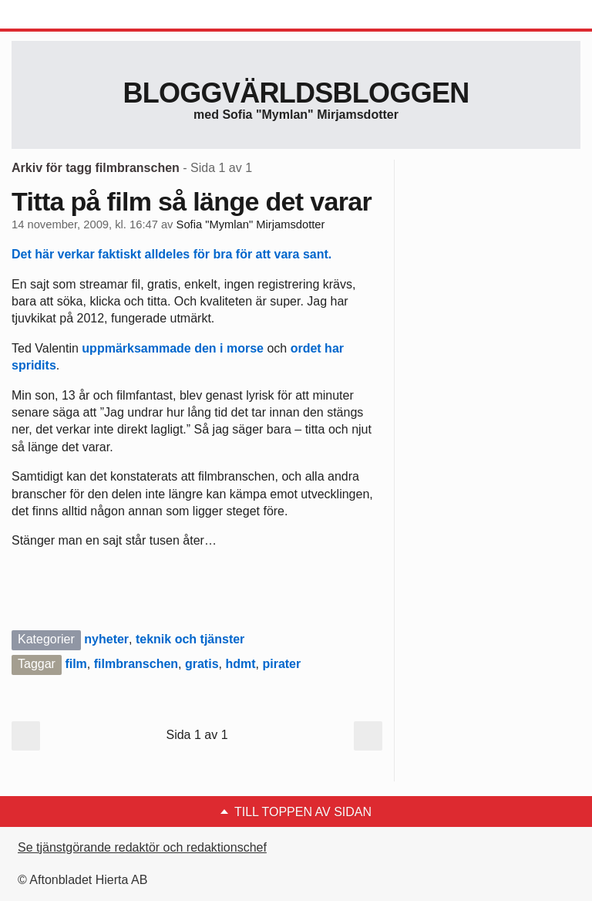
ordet (306, 348)
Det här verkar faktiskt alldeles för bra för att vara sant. (171, 254)
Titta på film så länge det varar (192, 201)
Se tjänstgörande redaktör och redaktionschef (142, 847)
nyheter (106, 639)
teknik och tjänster (190, 639)
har (334, 348)
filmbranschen (136, 663)
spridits (34, 365)
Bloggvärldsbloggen (296, 93)
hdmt (240, 663)
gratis (202, 663)
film (75, 663)
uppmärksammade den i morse (173, 348)
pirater (281, 663)
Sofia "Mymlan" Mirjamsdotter (251, 224)
